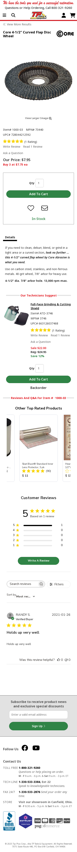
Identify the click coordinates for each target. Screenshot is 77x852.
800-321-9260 (61, 8)
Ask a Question (13, 153)
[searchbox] (22, 584)
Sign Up (38, 726)
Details (10, 237)
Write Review (11, 146)
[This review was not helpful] (66, 660)
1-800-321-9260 (29, 768)
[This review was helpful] (58, 660)
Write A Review (38, 561)
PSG (47, 826)
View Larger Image (38, 118)
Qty (31, 183)
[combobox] (21, 596)
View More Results (19, 24)
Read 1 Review (32, 146)
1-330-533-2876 (29, 792)
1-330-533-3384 (29, 782)
